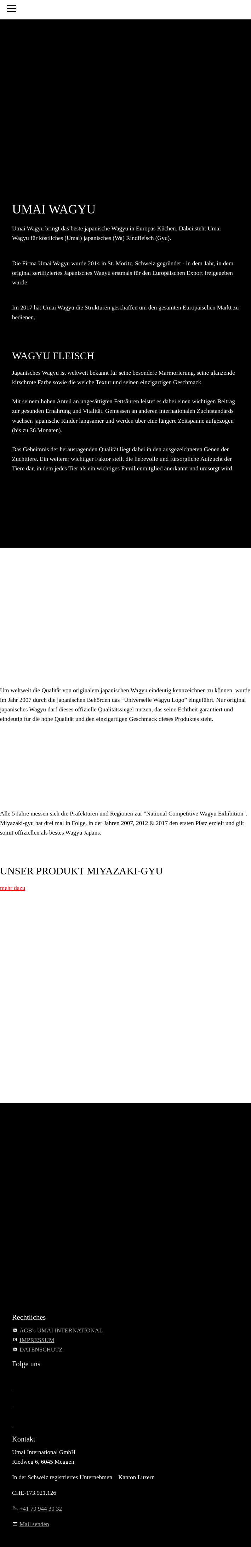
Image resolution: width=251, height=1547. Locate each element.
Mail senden (34, 1524)
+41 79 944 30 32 (40, 1508)
